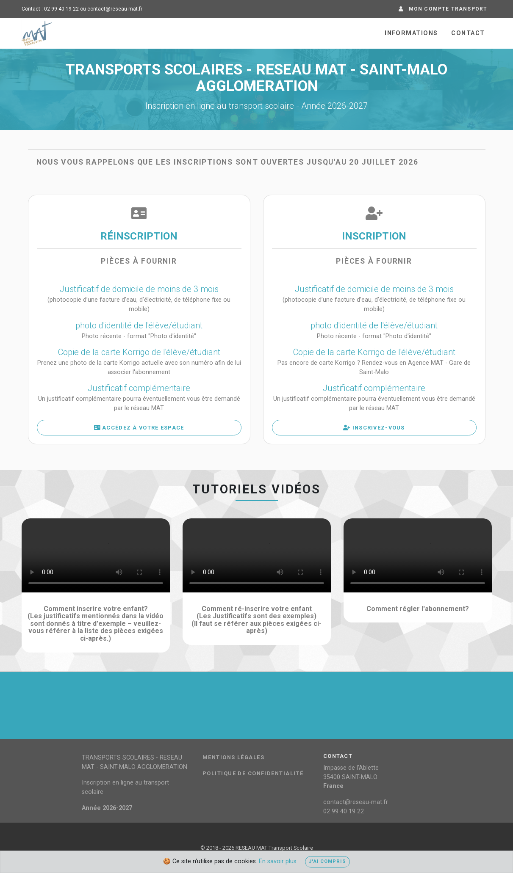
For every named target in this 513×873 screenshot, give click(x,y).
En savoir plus (278, 861)
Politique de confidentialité (252, 774)
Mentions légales (233, 757)
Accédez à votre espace (139, 427)
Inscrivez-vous (374, 427)
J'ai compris (327, 861)
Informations (411, 33)
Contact (468, 33)
